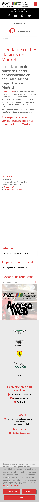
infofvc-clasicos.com (20, 11)
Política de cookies (11, 485)
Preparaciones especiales (16, 268)
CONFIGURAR (11, 491)
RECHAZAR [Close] (29, 491)
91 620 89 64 (20, 9)
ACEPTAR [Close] (19, 498)
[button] (19, 23)
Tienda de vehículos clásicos (17, 253)
